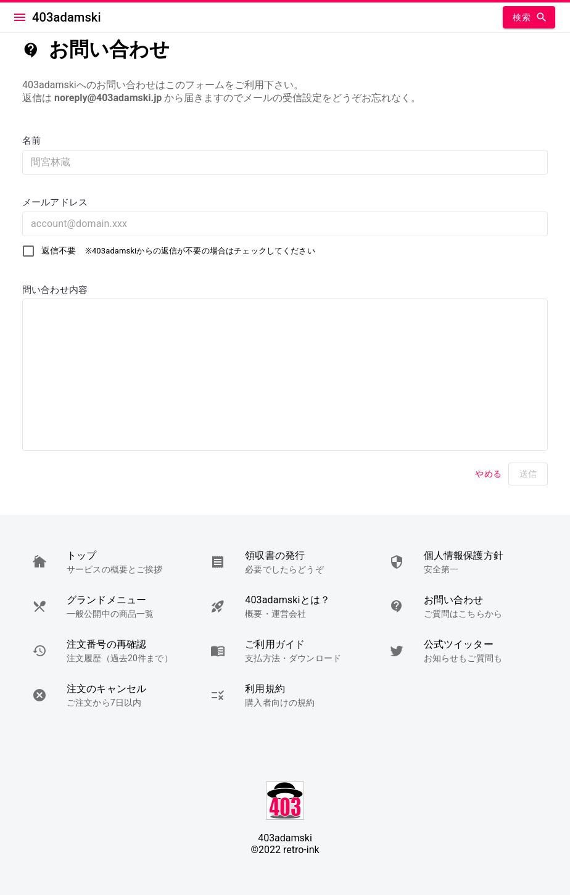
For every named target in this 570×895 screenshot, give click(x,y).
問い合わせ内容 (55, 289)
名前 (31, 140)
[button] (106, 562)
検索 (529, 17)
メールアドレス (55, 202)
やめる (488, 474)
